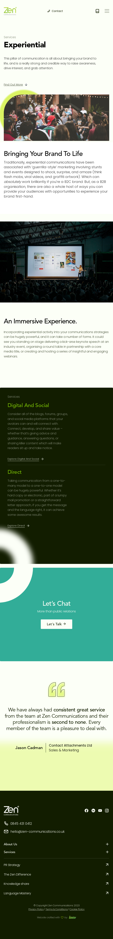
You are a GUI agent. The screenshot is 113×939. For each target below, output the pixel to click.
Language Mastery (17, 893)
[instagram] (107, 811)
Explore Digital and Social (23, 459)
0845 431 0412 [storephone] (18, 823)
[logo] (10, 11)
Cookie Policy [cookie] (77, 909)
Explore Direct (16, 525)
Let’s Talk (56, 624)
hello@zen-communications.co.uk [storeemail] (34, 831)
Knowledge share (16, 884)
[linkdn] (93, 811)
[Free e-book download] (97, 11)
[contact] (55, 11)
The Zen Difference (17, 874)
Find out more (13, 85)
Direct (15, 472)
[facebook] (86, 811)
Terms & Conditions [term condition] (57, 909)
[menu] (107, 10)
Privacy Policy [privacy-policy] (36, 909)
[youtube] (100, 811)
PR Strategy (12, 865)
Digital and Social (28, 405)
